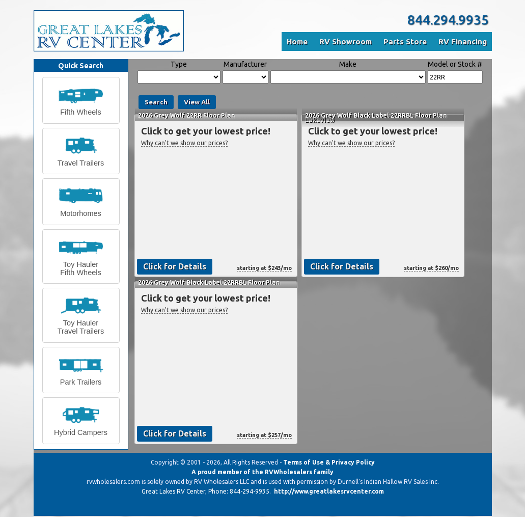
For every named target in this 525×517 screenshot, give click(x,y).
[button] (81, 100)
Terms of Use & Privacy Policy (329, 462)
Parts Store (405, 41)
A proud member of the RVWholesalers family (262, 472)
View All (197, 101)
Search (156, 101)
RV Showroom (345, 41)
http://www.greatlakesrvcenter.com (329, 491)
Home (297, 41)
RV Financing (462, 41)
